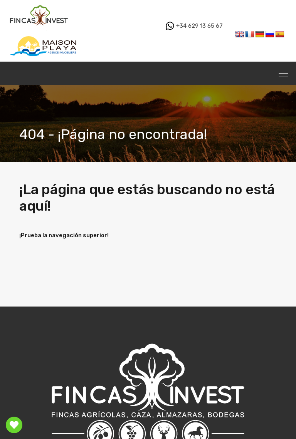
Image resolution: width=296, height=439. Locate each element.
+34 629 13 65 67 (194, 25)
